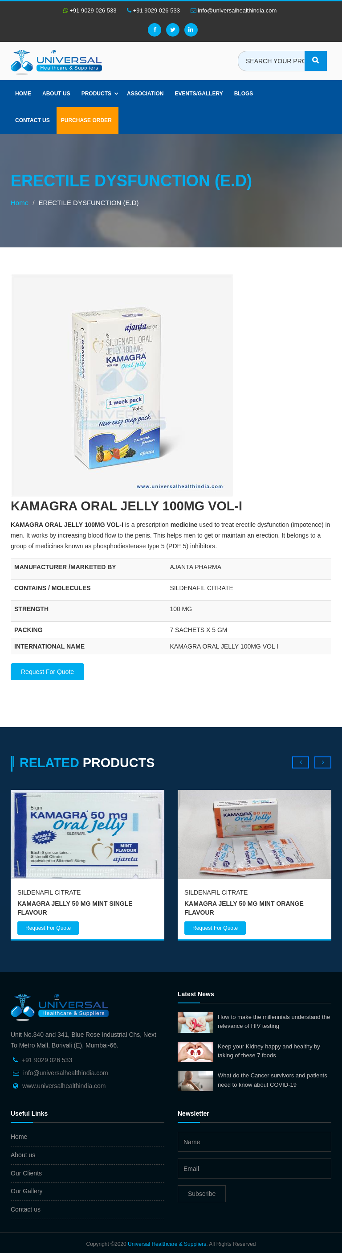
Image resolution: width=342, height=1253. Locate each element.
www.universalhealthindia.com (64, 1085)
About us (56, 93)
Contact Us (32, 120)
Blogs (243, 93)
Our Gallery (27, 1191)
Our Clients (26, 1173)
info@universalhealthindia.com (234, 10)
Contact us (26, 1209)
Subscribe (202, 1193)
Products (96, 93)
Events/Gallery (199, 93)
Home (23, 93)
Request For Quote (47, 671)
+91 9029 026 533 (90, 10)
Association (145, 93)
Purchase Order (86, 120)
